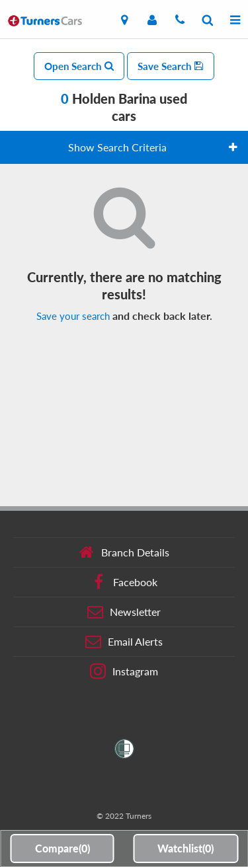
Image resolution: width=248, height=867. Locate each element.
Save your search (73, 316)
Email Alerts (124, 642)
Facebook (124, 582)
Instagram (124, 671)
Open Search (79, 66)
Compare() (62, 848)
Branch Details (124, 552)
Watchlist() (185, 848)
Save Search (171, 66)
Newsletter (124, 612)
